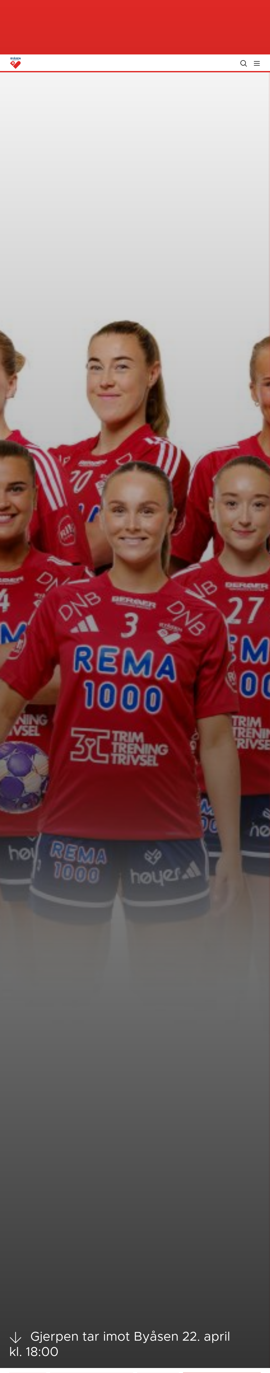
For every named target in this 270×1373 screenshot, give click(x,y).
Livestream (154, 1353)
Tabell (149, 1365)
